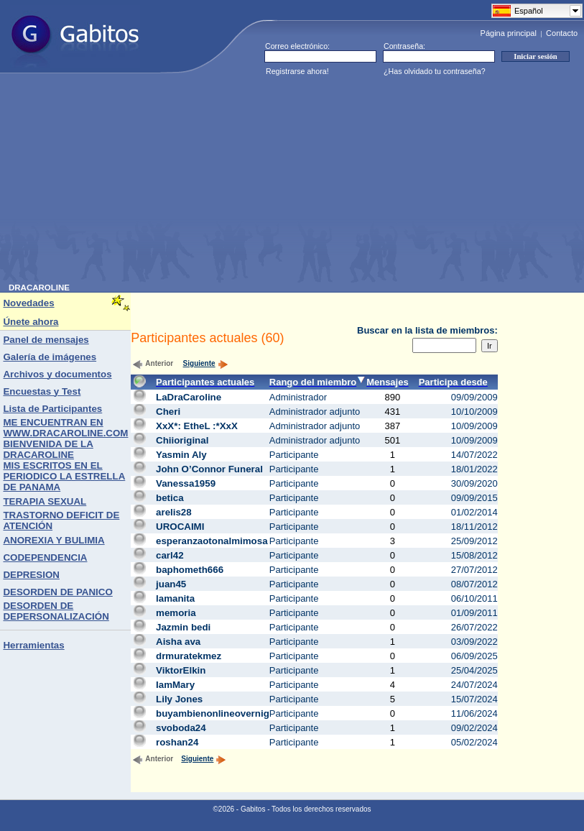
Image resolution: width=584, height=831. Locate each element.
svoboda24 (181, 727)
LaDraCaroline (188, 397)
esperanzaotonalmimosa (212, 541)
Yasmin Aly (181, 454)
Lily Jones (179, 699)
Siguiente (205, 363)
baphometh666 (189, 569)
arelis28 (174, 512)
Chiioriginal (182, 440)
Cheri (168, 411)
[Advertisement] (184, 182)
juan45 (171, 584)
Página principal (509, 33)
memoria (176, 612)
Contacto (562, 33)
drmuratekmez (188, 656)
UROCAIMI (180, 526)
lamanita (175, 598)
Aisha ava (178, 641)
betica (170, 497)
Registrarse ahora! (297, 71)
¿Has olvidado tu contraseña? (435, 71)
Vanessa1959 (185, 483)
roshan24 (177, 742)
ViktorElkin (180, 670)
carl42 (170, 555)
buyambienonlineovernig (212, 713)
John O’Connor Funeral (209, 469)
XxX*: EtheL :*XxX (197, 426)
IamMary (175, 684)
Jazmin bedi (183, 627)
